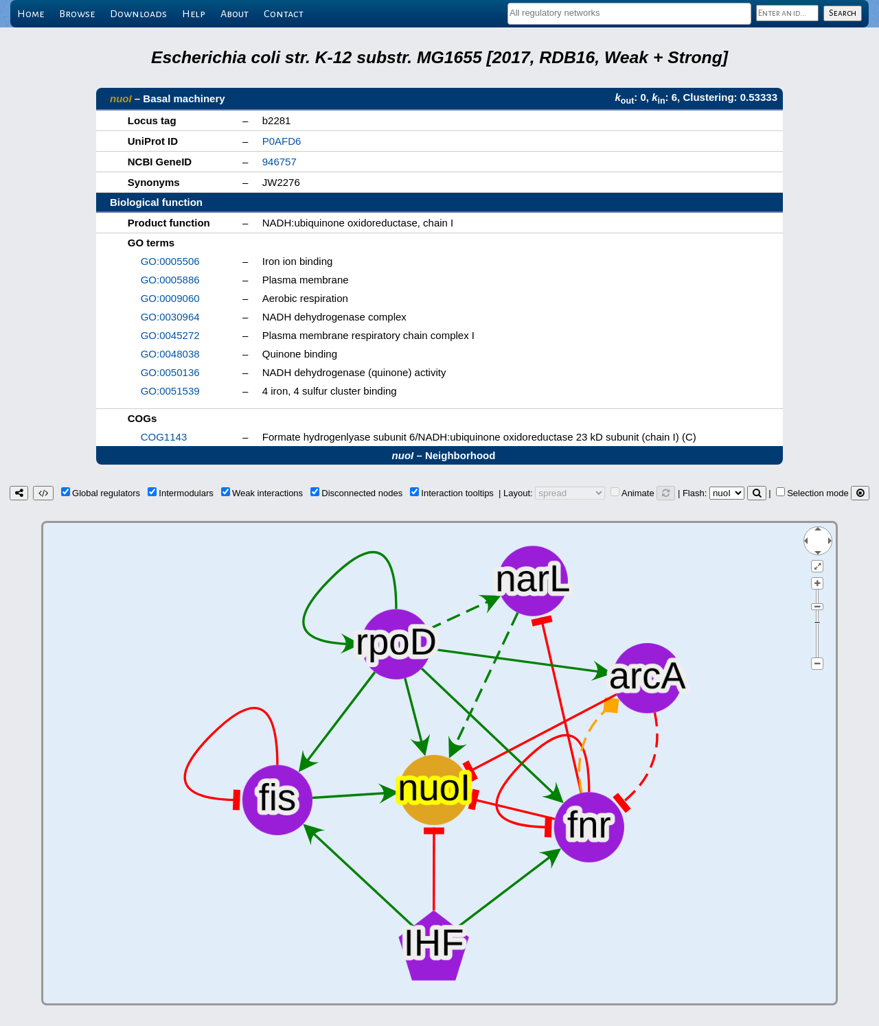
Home (30, 13)
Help (193, 13)
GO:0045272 (170, 335)
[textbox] (629, 13)
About (234, 13)
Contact (284, 13)
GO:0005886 (170, 279)
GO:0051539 (170, 391)
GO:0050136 (170, 372)
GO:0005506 (170, 261)
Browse (77, 13)
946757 (279, 161)
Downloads (138, 13)
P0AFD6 (281, 141)
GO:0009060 (170, 298)
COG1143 (164, 437)
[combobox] (629, 14)
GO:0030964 (170, 317)
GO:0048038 (170, 354)
